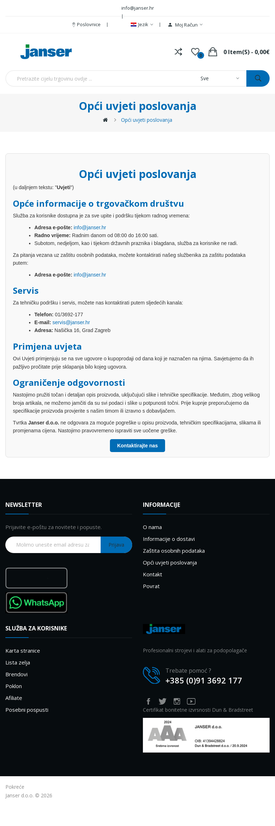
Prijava (116, 544)
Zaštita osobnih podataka (174, 550)
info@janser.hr (90, 227)
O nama (152, 526)
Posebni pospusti (26, 709)
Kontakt (152, 574)
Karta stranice (22, 650)
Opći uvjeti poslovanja (146, 119)
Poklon (13, 686)
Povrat (151, 586)
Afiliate (13, 697)
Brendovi (16, 674)
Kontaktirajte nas (137, 445)
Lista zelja (17, 662)
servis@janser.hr (71, 322)
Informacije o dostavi (169, 538)
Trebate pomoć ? (188, 670)
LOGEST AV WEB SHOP (53, 786)
